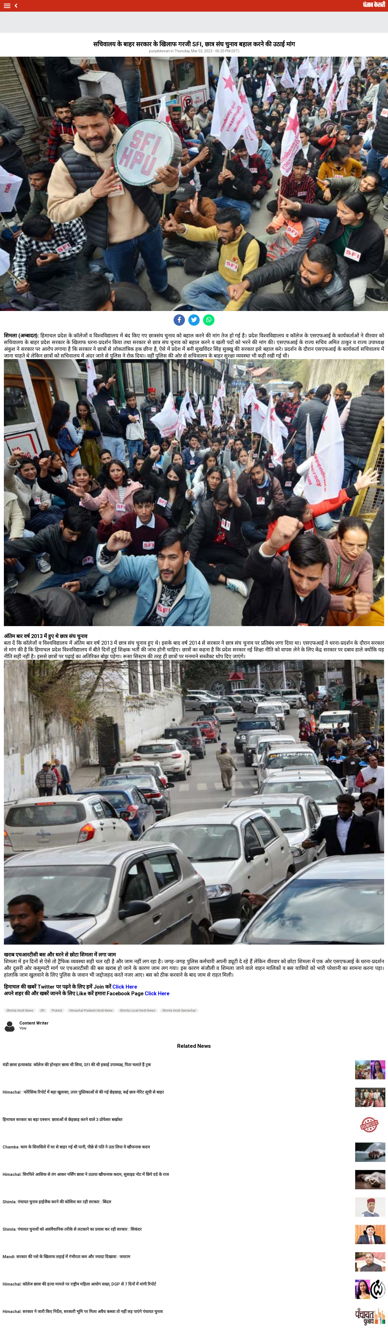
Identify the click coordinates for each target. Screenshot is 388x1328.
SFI (42, 1010)
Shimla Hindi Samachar (179, 1010)
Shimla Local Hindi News (137, 1010)
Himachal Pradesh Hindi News (91, 1010)
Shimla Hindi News (19, 1010)
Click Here (124, 987)
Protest (57, 1010)
